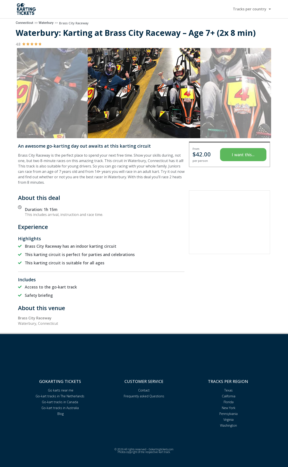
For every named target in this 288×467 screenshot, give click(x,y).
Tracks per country (252, 9)
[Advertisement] (229, 222)
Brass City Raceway (73, 23)
